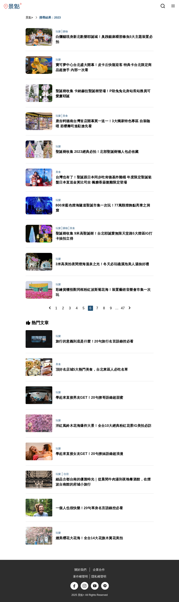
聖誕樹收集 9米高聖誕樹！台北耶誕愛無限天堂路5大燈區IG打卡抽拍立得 (104, 236)
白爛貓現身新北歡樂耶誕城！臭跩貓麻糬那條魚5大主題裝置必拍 (104, 39)
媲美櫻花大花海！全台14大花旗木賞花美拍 (89, 538)
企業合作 (99, 569)
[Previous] (49, 307)
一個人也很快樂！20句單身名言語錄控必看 (89, 508)
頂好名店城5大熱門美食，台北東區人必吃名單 (92, 369)
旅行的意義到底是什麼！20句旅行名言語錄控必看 (95, 341)
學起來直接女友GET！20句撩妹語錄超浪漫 (89, 454)
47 (123, 308)
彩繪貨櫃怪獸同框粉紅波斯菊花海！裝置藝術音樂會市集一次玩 (103, 292)
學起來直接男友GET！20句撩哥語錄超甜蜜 (89, 397)
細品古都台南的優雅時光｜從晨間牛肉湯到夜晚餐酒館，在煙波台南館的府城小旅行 (103, 481)
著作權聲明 (80, 576)
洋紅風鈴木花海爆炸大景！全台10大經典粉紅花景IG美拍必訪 (103, 425)
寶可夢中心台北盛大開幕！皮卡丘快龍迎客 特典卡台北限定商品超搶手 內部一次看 (104, 67)
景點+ (29, 17)
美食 (65, 115)
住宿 (66, 474)
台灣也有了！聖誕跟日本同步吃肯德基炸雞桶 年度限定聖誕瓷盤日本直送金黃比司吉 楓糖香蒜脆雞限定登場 (104, 179)
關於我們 (80, 569)
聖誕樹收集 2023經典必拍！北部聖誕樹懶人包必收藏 (97, 151)
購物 (65, 31)
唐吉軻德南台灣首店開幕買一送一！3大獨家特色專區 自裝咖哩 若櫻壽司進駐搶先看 (103, 123)
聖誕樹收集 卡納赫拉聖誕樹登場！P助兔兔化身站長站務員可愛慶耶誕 (103, 93)
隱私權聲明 (98, 576)
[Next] (129, 307)
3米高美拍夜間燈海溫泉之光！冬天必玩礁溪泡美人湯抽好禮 (102, 264)
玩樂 (58, 31)
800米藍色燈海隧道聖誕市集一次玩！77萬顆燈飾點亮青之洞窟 (103, 208)
